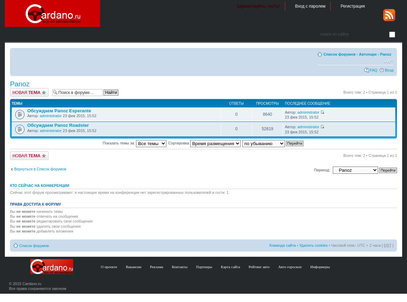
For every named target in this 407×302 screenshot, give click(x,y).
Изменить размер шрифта (389, 61)
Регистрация (353, 6)
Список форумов (339, 54)
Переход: (322, 170)
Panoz (385, 54)
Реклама (156, 267)
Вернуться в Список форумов (40, 169)
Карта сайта (230, 267)
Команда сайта (282, 245)
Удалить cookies (313, 245)
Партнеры (204, 267)
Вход (389, 70)
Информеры (320, 267)
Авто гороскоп (290, 267)
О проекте (109, 267)
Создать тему (29, 92)
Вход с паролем (310, 6)
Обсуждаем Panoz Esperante (59, 110)
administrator (51, 116)
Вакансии (134, 267)
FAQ (373, 70)
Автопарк (368, 54)
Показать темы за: (135, 143)
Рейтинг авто (259, 267)
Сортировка (204, 143)
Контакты (179, 267)
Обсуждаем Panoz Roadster (58, 125)
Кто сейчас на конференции (39, 185)
